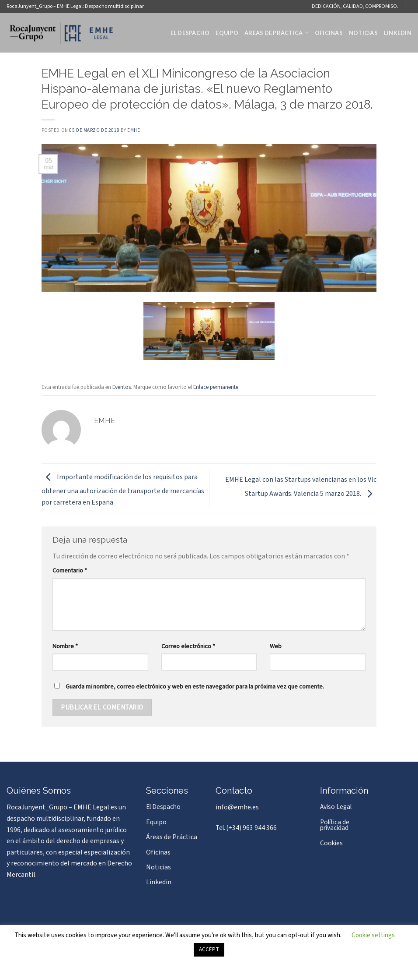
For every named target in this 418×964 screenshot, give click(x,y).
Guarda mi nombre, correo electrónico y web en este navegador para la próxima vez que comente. (195, 686)
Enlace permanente (215, 387)
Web (276, 646)
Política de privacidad (334, 825)
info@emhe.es (237, 807)
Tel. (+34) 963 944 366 (246, 828)
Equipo (227, 32)
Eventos (121, 387)
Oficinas (329, 32)
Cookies (331, 843)
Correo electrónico (188, 646)
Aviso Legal (336, 807)
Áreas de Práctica (276, 32)
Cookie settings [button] (373, 935)
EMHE (133, 130)
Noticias (363, 32)
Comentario (69, 570)
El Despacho (190, 32)
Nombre (65, 646)
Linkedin (397, 32)
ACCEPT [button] (209, 949)
